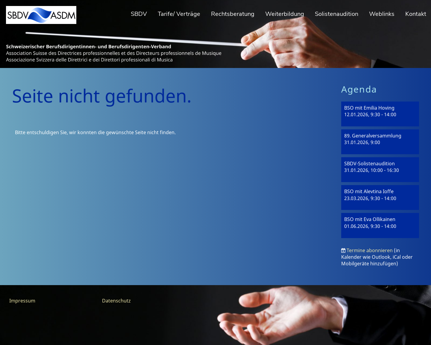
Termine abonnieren (370, 250)
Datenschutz (116, 300)
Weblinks (381, 14)
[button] (380, 114)
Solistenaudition (336, 14)
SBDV (139, 14)
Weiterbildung (284, 14)
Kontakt (415, 14)
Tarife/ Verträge (179, 14)
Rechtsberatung (232, 14)
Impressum (22, 300)
